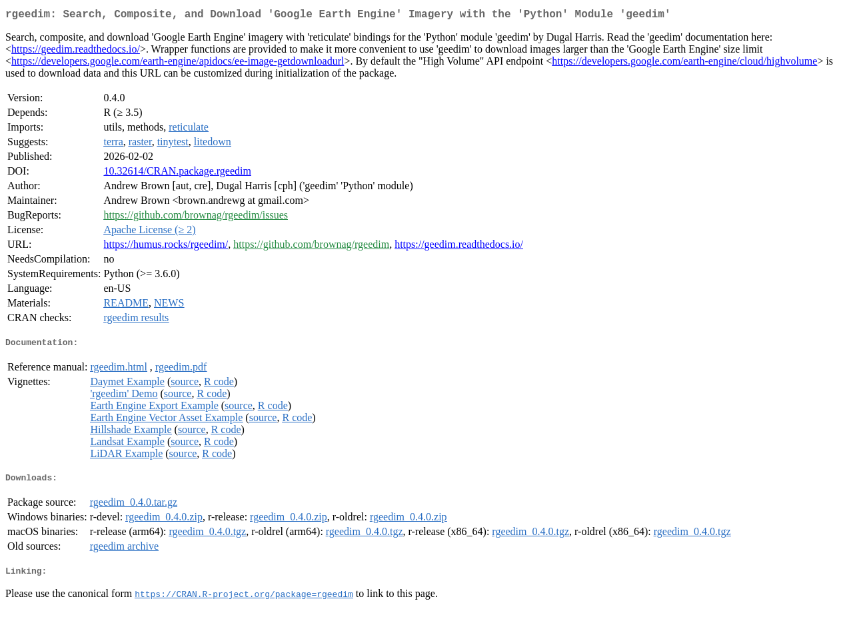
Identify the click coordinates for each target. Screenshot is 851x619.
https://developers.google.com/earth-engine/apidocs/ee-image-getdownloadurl (177, 63)
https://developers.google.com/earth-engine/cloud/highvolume (684, 63)
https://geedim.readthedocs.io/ (75, 51)
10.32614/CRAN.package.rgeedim (177, 173)
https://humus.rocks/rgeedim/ (165, 247)
